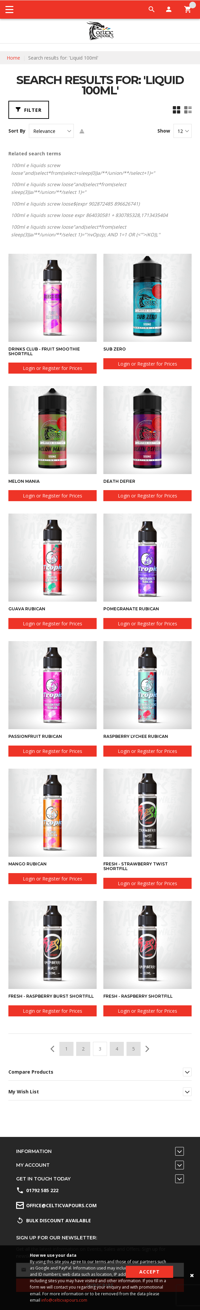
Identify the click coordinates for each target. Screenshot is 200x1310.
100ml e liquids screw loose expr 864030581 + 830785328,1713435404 (89, 215)
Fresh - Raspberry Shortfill (137, 996)
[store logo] (100, 31)
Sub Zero (114, 349)
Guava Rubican (26, 608)
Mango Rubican (27, 863)
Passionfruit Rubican (35, 736)
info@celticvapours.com (64, 1300)
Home (13, 58)
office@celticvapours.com (61, 1205)
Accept (149, 1271)
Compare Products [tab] (30, 1072)
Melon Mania (24, 481)
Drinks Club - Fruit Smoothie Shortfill (44, 351)
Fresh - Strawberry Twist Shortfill (135, 866)
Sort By (17, 131)
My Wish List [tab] (23, 1091)
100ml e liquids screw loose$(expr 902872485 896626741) (75, 204)
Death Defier (119, 481)
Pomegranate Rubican (131, 608)
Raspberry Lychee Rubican (135, 736)
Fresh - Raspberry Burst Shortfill (51, 996)
